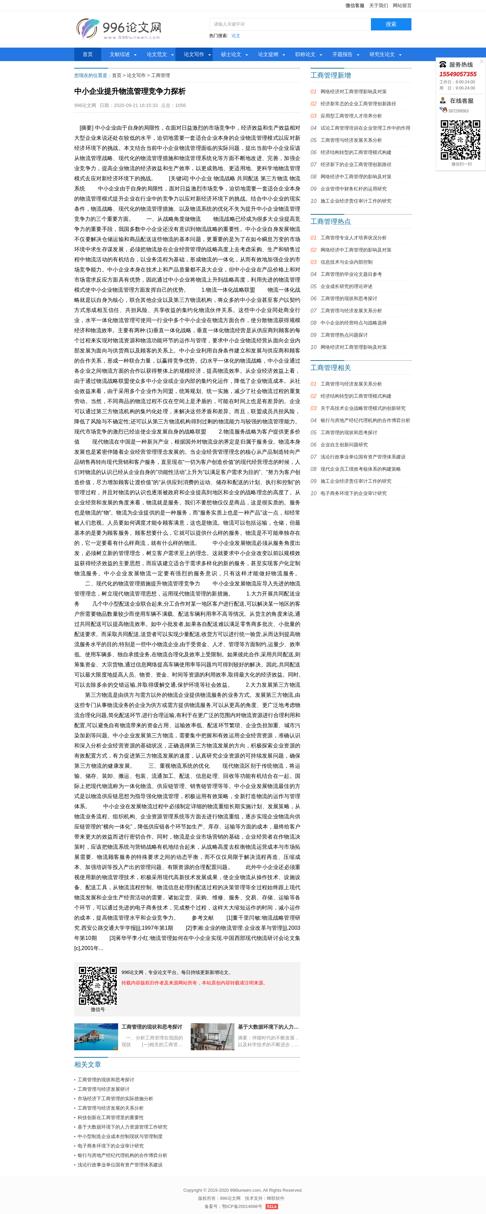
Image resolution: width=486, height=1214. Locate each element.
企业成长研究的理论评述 (347, 286)
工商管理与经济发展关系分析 (351, 140)
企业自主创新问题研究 (344, 444)
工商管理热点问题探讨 (344, 335)
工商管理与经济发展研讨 (104, 1089)
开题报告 (342, 54)
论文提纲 (268, 54)
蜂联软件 (276, 1198)
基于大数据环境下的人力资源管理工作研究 (122, 1127)
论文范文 (157, 54)
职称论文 (305, 54)
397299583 (457, 111)
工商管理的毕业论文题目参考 (351, 274)
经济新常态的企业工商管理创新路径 (358, 103)
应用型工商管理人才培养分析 (351, 115)
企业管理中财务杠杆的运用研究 (354, 188)
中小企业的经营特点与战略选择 (354, 322)
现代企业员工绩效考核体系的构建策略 (361, 469)
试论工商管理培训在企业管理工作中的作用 (365, 128)
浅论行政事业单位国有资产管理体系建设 (120, 1164)
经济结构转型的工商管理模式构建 (356, 152)
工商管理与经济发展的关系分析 (111, 1108)
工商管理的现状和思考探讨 (106, 1079)
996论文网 (230, 1198)
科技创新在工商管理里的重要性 (111, 1117)
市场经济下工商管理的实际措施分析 (115, 1098)
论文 (236, 35)
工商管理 (160, 75)
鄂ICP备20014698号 (242, 1206)
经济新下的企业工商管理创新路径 (356, 164)
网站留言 (402, 5)
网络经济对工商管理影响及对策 (354, 91)
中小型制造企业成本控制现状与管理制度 (120, 1136)
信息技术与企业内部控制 (347, 262)
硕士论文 (231, 54)
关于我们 (378, 5)
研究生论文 (382, 54)
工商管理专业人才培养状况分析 (354, 237)
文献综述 (120, 54)
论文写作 (194, 54)
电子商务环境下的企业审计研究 (111, 1146)
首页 (88, 54)
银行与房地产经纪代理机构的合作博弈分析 (122, 1155)
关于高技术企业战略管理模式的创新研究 (363, 408)
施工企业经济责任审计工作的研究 (356, 201)
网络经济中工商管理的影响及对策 (356, 176)
